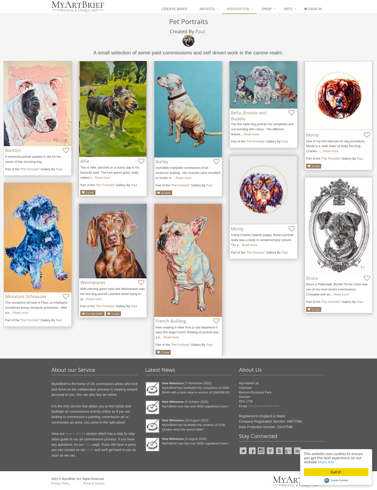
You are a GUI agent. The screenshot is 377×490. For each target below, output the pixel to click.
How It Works (75, 434)
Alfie (84, 161)
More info (326, 461)
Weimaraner (92, 282)
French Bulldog (171, 321)
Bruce (312, 278)
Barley (162, 161)
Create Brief (175, 9)
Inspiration (238, 9)
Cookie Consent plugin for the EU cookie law (336, 480)
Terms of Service (93, 483)
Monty (312, 135)
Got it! (336, 472)
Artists (207, 9)
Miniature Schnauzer (26, 296)
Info (288, 9)
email (90, 450)
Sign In (313, 9)
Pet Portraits (30, 169)
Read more (102, 177)
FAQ (88, 444)
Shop (267, 9)
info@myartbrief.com (264, 406)
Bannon (13, 150)
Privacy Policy (60, 483)
